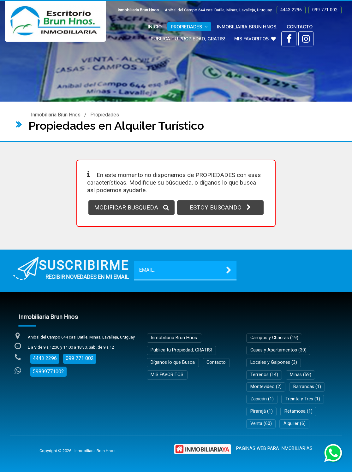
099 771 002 (324, 10)
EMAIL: (55, 270)
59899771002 (48, 372)
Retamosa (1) (298, 411)
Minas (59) (300, 374)
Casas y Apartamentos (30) (278, 350)
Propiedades (189, 26)
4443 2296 (291, 10)
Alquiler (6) (294, 423)
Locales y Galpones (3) (273, 362)
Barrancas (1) (307, 386)
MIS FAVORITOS (255, 38)
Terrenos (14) (264, 374)
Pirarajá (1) (261, 411)
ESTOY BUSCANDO (220, 207)
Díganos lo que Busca (173, 362)
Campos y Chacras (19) (274, 337)
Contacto (300, 26)
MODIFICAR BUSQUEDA (131, 207)
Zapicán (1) (262, 399)
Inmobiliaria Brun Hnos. (247, 26)
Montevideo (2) (266, 386)
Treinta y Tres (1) (302, 399)
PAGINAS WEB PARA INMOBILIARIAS (274, 448)
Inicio (155, 26)
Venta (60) (261, 423)
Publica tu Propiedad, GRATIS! (188, 38)
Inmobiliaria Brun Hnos (56, 115)
